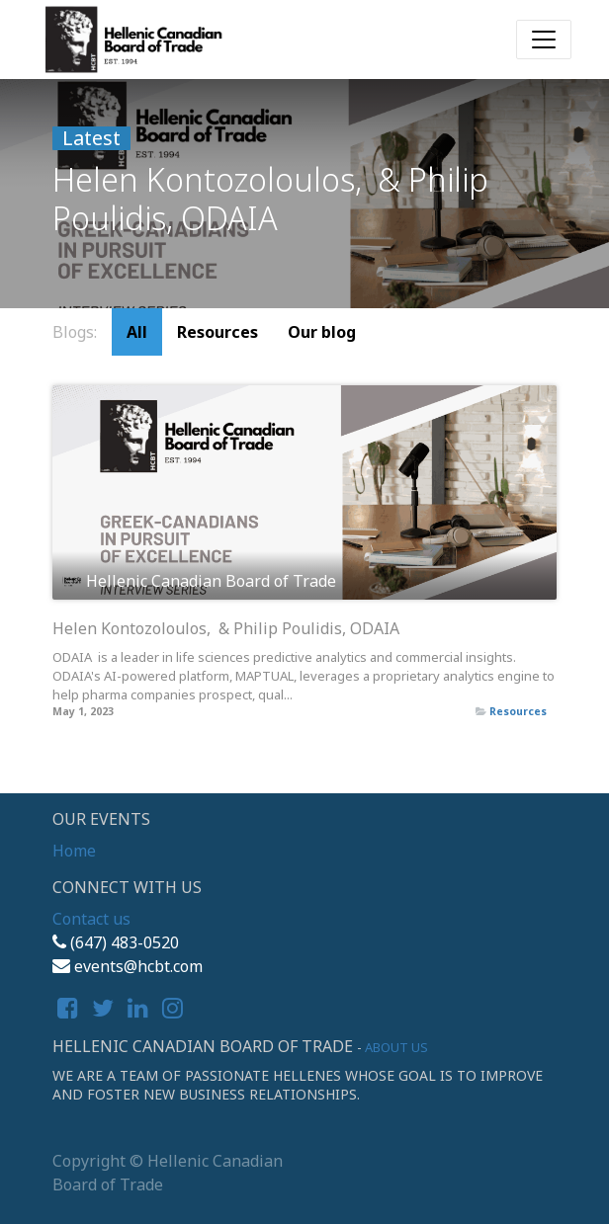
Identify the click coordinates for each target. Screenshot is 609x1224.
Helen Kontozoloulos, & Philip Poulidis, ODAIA (225, 628)
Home (74, 850)
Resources (518, 711)
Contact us (91, 919)
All (137, 332)
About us (396, 1047)
